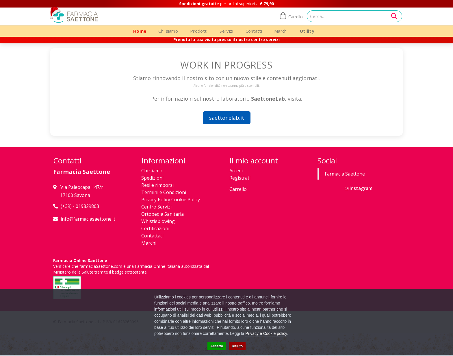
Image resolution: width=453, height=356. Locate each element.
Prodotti (198, 31)
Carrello (238, 189)
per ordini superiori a (226, 3)
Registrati (239, 178)
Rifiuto (237, 346)
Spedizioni (152, 178)
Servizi (226, 31)
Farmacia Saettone (345, 174)
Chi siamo (168, 31)
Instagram (358, 188)
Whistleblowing (158, 221)
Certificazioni (155, 228)
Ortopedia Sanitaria (162, 214)
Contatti (254, 31)
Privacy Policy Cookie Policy (170, 199)
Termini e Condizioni (163, 192)
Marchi (281, 31)
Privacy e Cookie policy (266, 333)
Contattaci (152, 236)
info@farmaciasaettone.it (88, 219)
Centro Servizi (156, 207)
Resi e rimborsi (157, 185)
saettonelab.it (226, 117)
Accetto (216, 346)
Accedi (236, 170)
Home (139, 31)
